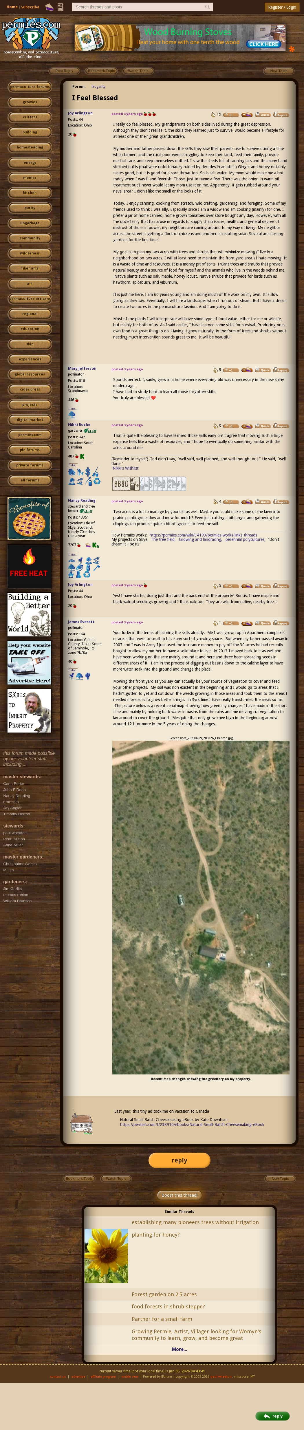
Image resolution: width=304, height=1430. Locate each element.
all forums (30, 480)
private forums (29, 465)
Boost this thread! (179, 1195)
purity (30, 208)
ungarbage (30, 223)
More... (179, 1349)
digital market (30, 420)
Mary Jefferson (82, 368)
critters (30, 117)
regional (30, 314)
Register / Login (282, 7)
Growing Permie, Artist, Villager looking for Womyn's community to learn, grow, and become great (196, 1334)
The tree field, (163, 539)
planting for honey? (156, 1235)
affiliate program (103, 1376)
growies (30, 102)
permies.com (30, 435)
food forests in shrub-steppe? (168, 1306)
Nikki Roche (79, 424)
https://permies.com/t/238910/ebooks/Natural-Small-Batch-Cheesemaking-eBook (192, 1125)
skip (29, 344)
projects (29, 405)
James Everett (81, 622)
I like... (73, 408)
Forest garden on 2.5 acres (164, 1294)
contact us (58, 1376)
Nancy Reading (82, 500)
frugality (98, 86)
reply (179, 1160)
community (30, 238)
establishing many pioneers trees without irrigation (195, 1222)
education (30, 329)
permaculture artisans (30, 299)
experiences (30, 359)
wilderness (30, 253)
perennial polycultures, (245, 539)
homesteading (30, 147)
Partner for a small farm (162, 1319)
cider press (30, 389)
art (30, 284)
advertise (78, 1376)
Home (12, 7)
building (30, 132)
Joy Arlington (80, 113)
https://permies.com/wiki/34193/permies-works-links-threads (203, 535)
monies (29, 178)
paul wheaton (221, 1376)
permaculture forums (30, 87)
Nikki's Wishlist (125, 468)
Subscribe (30, 7)
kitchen (30, 193)
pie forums (30, 450)
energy (30, 163)
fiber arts (30, 268)
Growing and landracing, (200, 539)
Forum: (79, 86)
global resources (30, 374)
